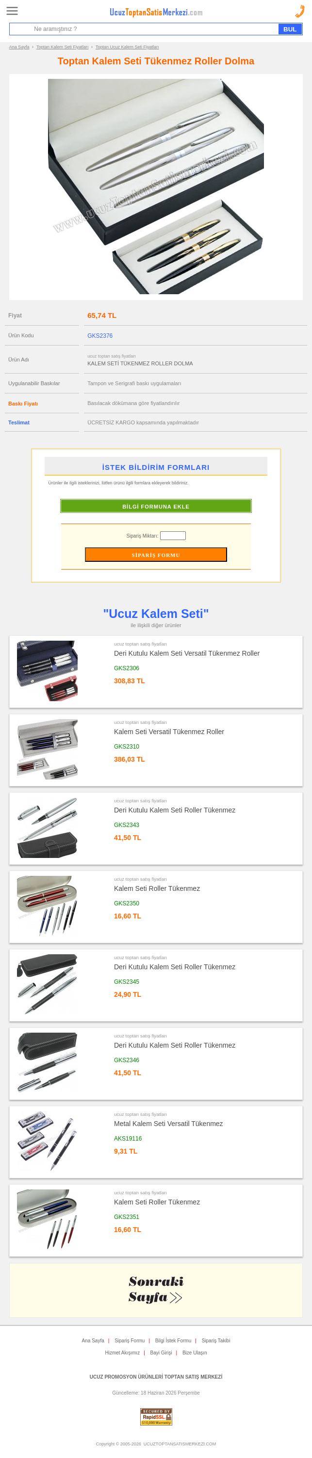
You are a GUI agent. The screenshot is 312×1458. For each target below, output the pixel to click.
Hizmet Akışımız (122, 1352)
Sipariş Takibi (216, 1340)
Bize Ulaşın (194, 1352)
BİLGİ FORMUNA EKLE (156, 507)
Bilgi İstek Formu (173, 1340)
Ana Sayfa (19, 47)
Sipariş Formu (130, 1340)
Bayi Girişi (161, 1352)
